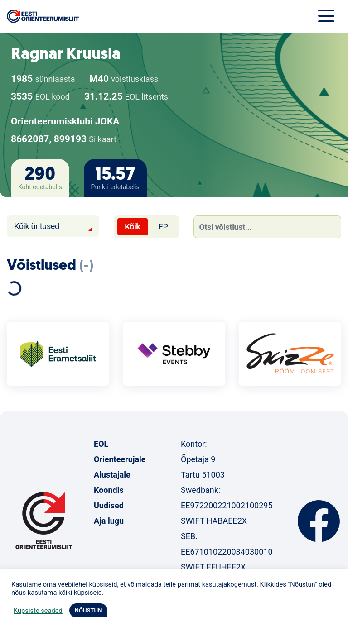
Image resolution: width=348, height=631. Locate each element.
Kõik (132, 226)
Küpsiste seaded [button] (38, 611)
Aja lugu (109, 521)
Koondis (109, 490)
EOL (101, 444)
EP (163, 226)
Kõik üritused (36, 226)
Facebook (319, 521)
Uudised (109, 505)
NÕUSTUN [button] (88, 610)
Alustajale (112, 474)
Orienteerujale (120, 459)
